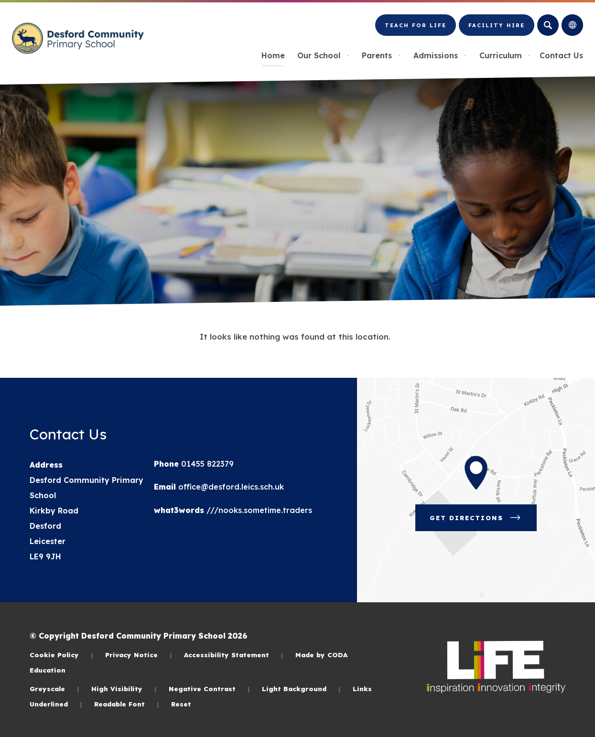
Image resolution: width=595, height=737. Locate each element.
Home (273, 55)
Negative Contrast (209, 688)
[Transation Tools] (572, 25)
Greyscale (54, 688)
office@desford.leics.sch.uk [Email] (230, 486)
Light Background (301, 688)
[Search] (548, 25)
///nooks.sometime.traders (258, 510)
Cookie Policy (61, 655)
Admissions (440, 55)
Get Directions (476, 518)
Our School (323, 55)
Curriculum (505, 55)
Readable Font (126, 704)
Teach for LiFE (415, 25)
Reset (181, 704)
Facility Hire (496, 25)
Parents (381, 55)
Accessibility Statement (233, 655)
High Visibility (124, 688)
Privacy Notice (138, 655)
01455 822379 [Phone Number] (206, 464)
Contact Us (561, 55)
